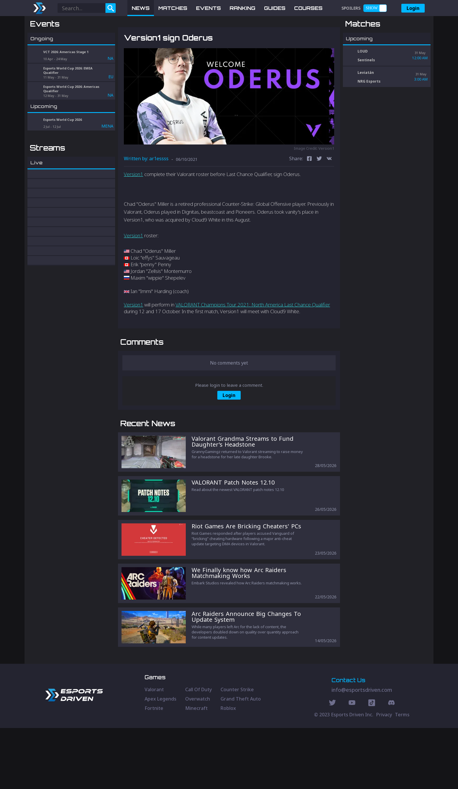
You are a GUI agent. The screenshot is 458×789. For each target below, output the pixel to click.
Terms (402, 775)
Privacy (384, 775)
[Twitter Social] (332, 764)
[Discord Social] (371, 764)
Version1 (133, 204)
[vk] (329, 189)
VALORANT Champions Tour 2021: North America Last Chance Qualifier (253, 335)
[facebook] (309, 189)
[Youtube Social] (351, 764)
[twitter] (319, 189)
